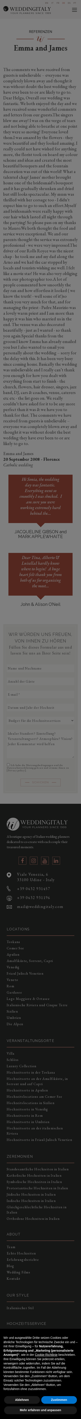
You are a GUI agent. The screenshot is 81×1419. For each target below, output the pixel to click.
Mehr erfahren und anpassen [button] (40, 1410)
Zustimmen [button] (59, 1400)
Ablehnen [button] (22, 1400)
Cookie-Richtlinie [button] (46, 1354)
